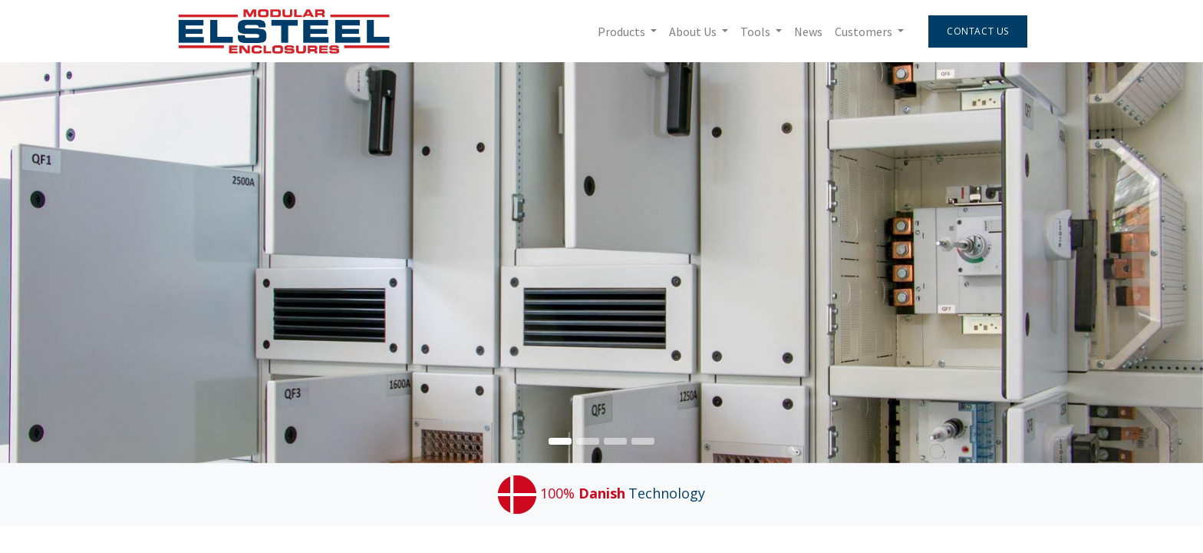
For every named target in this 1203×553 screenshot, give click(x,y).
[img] (1155, 262)
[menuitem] (808, 31)
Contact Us (978, 31)
